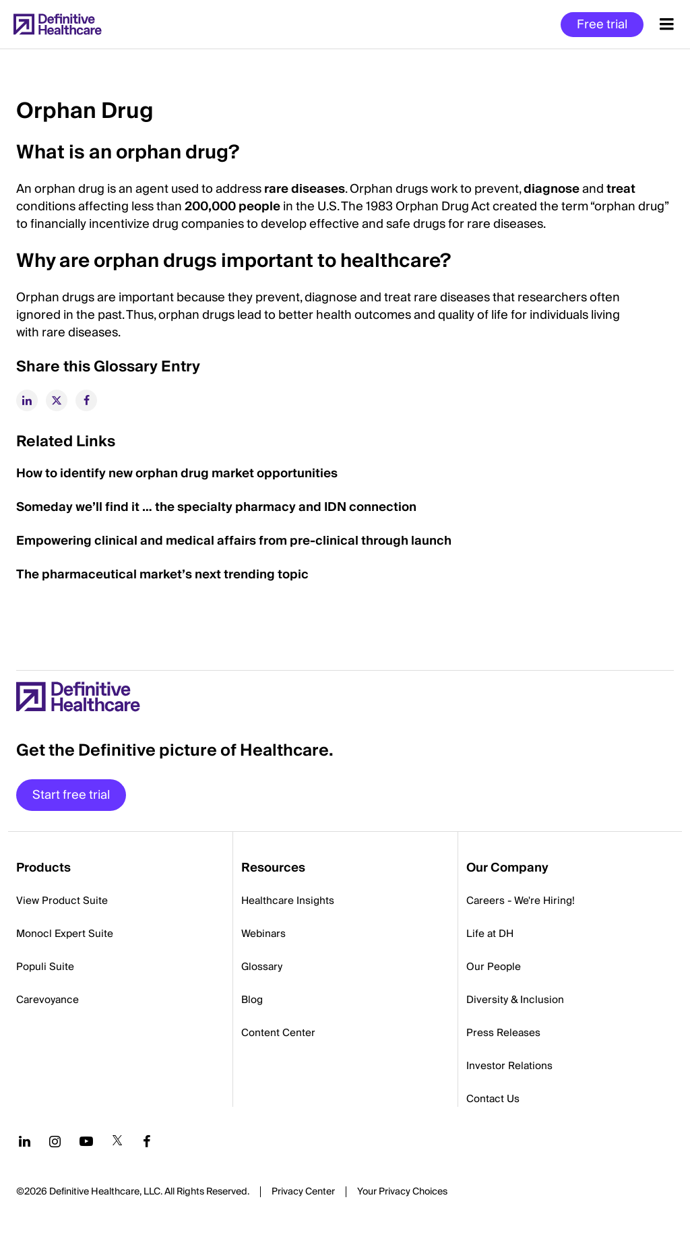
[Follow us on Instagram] (54, 1141)
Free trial (602, 24)
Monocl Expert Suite (64, 933)
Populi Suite (45, 966)
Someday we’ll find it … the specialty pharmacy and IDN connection (217, 507)
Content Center (278, 1032)
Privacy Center (303, 1192)
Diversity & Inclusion (515, 999)
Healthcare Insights (287, 900)
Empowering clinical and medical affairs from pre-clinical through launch (235, 541)
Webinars (263, 933)
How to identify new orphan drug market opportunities (178, 473)
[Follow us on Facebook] (147, 1141)
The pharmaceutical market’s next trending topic (162, 574)
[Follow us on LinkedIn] (24, 1141)
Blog (252, 999)
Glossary (261, 966)
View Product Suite (62, 900)
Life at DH (489, 933)
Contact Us (493, 1098)
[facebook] (86, 400)
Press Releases (503, 1032)
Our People (493, 966)
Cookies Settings (402, 1192)
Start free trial (71, 795)
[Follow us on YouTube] (86, 1141)
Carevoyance (47, 999)
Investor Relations (509, 1065)
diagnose (551, 189)
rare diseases (304, 189)
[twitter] (56, 400)
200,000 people (232, 206)
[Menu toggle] (667, 24)
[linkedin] (27, 400)
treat (620, 189)
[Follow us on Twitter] (117, 1141)
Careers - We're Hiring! (520, 900)
